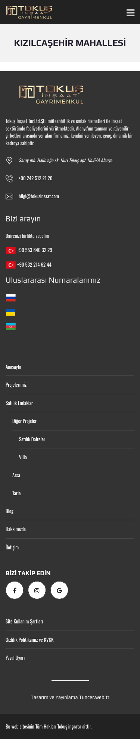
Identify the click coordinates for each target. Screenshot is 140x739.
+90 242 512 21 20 (36, 178)
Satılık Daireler (32, 439)
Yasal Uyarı (15, 657)
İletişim (12, 547)
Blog (9, 511)
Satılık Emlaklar (19, 403)
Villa (23, 457)
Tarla (16, 493)
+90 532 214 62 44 (34, 264)
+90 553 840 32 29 (34, 250)
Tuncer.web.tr (94, 697)
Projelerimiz (16, 384)
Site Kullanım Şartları (24, 621)
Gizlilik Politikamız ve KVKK (29, 639)
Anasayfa (13, 366)
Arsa (16, 475)
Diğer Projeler (24, 420)
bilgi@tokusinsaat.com (39, 196)
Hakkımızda (16, 529)
